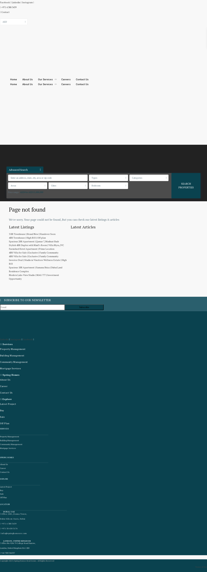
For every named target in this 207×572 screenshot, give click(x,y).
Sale (2, 416)
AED (5, 21)
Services (8, 344)
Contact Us (82, 79)
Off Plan (4, 423)
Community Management (14, 361)
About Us (27, 79)
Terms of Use (201, 567)
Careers (66, 79)
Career (3, 386)
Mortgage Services (10, 368)
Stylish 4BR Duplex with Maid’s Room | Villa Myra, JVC (36, 245)
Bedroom (96, 185)
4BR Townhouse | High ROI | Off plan (27, 237)
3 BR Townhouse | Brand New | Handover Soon (32, 234)
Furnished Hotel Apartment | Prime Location (31, 248)
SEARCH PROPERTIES (186, 185)
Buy (2, 410)
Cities (53, 185)
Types (94, 177)
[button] (26, 344)
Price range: (13, 192)
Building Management (12, 355)
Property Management (12, 349)
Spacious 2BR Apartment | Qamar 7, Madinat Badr (34, 241)
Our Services (45, 79)
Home (13, 79)
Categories (137, 177)
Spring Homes (11, 374)
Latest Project (8, 403)
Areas (13, 185)
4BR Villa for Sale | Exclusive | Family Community (33, 252)
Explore (7, 399)
